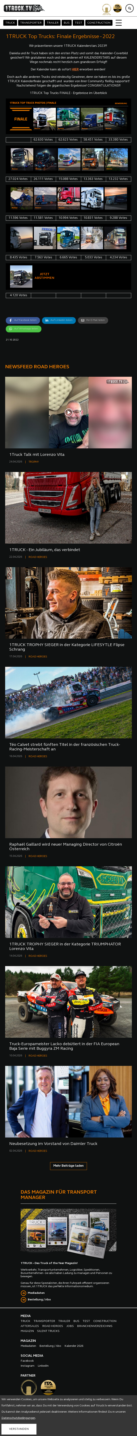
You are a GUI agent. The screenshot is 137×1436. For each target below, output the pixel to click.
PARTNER (28, 1375)
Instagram (27, 1365)
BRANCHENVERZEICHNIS (94, 1326)
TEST (78, 22)
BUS (67, 22)
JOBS (70, 1326)
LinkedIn (43, 1365)
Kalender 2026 (73, 1346)
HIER (75, 69)
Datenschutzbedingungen (18, 1418)
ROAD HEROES (38, 557)
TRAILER (53, 22)
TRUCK (10, 22)
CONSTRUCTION (98, 22)
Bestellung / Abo (39, 1299)
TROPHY (34, 462)
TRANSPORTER (31, 22)
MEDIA (26, 1316)
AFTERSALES (30, 1326)
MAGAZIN (27, 1331)
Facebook (27, 1361)
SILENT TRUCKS (48, 1331)
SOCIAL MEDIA (32, 1356)
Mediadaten (36, 1293)
